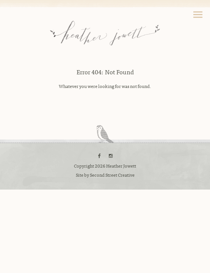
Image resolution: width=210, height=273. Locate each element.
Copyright (84, 165)
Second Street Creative (112, 175)
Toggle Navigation (197, 14)
